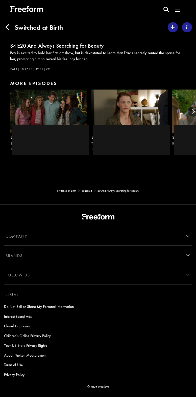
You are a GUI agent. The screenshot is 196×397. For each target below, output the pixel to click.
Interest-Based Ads (18, 316)
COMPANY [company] (16, 236)
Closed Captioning (18, 325)
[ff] (26, 10)
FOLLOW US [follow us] (18, 275)
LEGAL (12, 294)
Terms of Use (13, 364)
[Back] (7, 27)
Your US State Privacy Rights (25, 345)
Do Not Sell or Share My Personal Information (39, 306)
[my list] (173, 27)
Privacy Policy (14, 374)
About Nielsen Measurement (25, 355)
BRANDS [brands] (14, 255)
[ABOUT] (187, 27)
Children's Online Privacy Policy (27, 335)
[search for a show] (166, 9)
